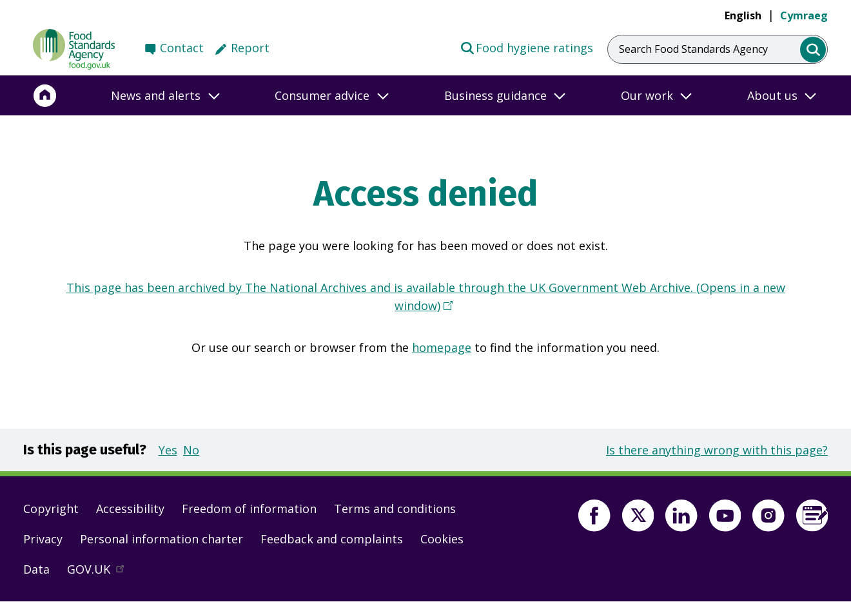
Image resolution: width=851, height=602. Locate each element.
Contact (182, 47)
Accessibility (130, 508)
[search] (813, 50)
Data (36, 569)
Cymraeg (804, 15)
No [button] (191, 450)
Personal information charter (161, 539)
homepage (441, 347)
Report (250, 47)
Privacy (43, 539)
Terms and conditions (395, 508)
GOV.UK (101, 572)
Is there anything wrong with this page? (717, 450)
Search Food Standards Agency (693, 49)
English (743, 15)
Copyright (51, 508)
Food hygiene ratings (526, 47)
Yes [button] (168, 450)
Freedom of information (249, 508)
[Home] (45, 95)
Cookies (442, 539)
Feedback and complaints (331, 539)
